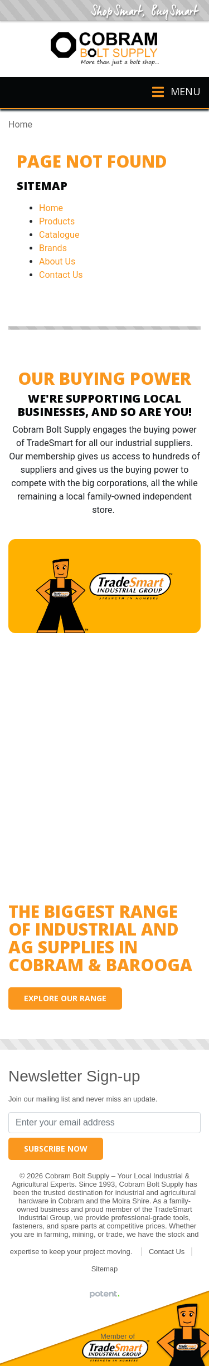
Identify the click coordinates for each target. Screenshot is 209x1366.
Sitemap (104, 1269)
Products (57, 221)
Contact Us (61, 275)
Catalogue (59, 234)
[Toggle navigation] (171, 92)
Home (51, 208)
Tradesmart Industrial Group (115, 1351)
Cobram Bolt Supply (104, 49)
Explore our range (65, 998)
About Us (57, 261)
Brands (53, 248)
